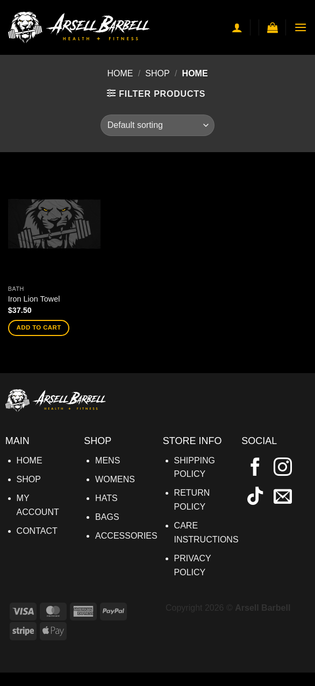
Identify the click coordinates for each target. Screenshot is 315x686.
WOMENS (115, 479)
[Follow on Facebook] (255, 468)
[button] (272, 27)
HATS (106, 498)
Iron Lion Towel (34, 299)
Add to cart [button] (39, 327)
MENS (107, 460)
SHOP (29, 479)
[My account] (237, 27)
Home (120, 73)
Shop (157, 73)
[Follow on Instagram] (283, 468)
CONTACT (37, 530)
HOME (29, 460)
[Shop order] (157, 125)
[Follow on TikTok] (255, 497)
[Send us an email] (283, 497)
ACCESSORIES (126, 535)
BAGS (107, 516)
